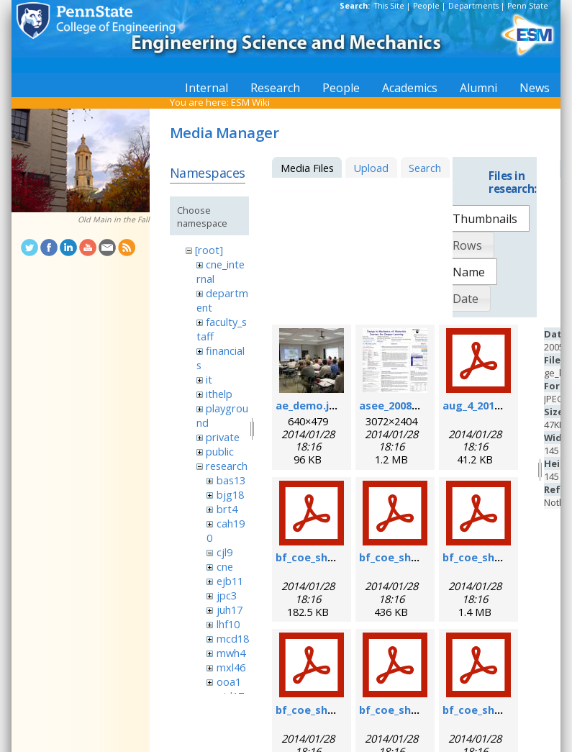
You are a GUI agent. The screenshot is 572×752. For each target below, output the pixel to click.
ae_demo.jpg (309, 405)
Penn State (527, 6)
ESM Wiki (250, 102)
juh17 (229, 609)
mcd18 (233, 638)
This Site (389, 6)
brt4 (227, 509)
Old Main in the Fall (114, 219)
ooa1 (229, 681)
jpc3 (227, 595)
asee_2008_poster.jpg (415, 405)
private (223, 437)
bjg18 (230, 494)
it (209, 379)
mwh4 (231, 652)
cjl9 (224, 552)
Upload (371, 167)
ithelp (219, 393)
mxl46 (231, 667)
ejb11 (230, 581)
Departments (473, 6)
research (227, 465)
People (426, 6)
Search (425, 167)
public (220, 451)
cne (225, 566)
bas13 (231, 480)
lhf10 (228, 624)
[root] (209, 250)
